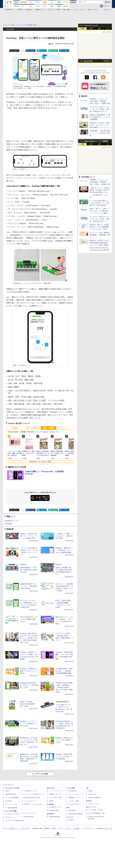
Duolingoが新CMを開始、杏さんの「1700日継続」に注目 (29, 685)
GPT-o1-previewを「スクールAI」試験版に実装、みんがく (29, 619)
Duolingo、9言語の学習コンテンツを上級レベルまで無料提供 (64, 756)
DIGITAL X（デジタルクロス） (33, 804)
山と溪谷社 (50, 804)
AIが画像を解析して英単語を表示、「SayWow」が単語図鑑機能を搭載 (64, 671)
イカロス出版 (70, 788)
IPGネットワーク (91, 807)
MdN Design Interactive (76, 814)
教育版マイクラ (40, 9)
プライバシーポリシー (65, 828)
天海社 (90, 791)
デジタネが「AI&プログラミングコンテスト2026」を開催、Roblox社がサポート (99, 109)
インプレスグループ (88, 828)
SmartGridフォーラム (30, 791)
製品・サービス (93, 9)
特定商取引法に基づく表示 (104, 828)
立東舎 (51, 801)
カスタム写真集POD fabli (96, 813)
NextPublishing (28, 816)
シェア (32, 50)
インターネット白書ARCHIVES (14, 820)
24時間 (91, 28)
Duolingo (8, 524)
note (54, 50)
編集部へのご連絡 (50, 828)
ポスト (16, 50)
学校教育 (15, 428)
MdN (67, 807)
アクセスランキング (91, 25)
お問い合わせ (25, 828)
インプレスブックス (30, 813)
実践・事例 (66, 9)
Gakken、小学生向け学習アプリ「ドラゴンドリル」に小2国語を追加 (28, 536)
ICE (87, 788)
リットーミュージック (56, 791)
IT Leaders (8, 801)
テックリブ (69, 817)
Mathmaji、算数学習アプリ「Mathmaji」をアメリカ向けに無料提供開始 (64, 550)
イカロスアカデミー (75, 804)
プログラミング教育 (54, 9)
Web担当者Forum (10, 794)
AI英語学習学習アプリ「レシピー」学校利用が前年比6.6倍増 (28, 586)
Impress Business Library (32, 797)
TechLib (71, 820)
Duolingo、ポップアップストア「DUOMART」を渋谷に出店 (29, 723)
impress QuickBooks (94, 797)
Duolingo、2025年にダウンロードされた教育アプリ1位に (64, 740)
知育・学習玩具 (31, 428)
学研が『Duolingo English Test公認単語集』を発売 (27, 704)
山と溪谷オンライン (55, 807)
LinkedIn (65, 50)
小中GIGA (20, 9)
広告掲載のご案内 (37, 828)
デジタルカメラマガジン (12, 814)
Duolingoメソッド (12, 521)
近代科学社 (50, 814)
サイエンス (65, 428)
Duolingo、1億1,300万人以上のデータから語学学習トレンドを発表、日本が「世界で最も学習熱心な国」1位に (28, 638)
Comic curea (92, 794)
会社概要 (76, 828)
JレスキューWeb (74, 801)
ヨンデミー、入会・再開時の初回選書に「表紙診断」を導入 (100, 235)
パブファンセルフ (93, 804)
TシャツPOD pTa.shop (95, 810)
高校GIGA (29, 9)
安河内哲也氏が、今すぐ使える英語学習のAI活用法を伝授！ (28, 570)
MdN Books (72, 810)
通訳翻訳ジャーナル (75, 797)
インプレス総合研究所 (12, 797)
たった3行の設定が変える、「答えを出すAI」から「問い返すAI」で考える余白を (100, 203)
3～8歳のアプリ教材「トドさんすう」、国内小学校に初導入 (64, 536)
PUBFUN (89, 801)
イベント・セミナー (79, 9)
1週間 (99, 28)
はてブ (43, 50)
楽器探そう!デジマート (56, 794)
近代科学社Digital (54, 816)
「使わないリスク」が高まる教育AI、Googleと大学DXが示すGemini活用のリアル (100, 190)
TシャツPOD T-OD (55, 797)
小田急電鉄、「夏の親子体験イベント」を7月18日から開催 (100, 133)
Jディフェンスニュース (76, 794)
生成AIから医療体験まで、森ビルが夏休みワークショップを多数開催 (100, 117)
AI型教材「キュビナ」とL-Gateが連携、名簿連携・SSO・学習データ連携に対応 (100, 101)
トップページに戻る (40, 774)
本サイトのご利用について (11, 828)
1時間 (82, 28)
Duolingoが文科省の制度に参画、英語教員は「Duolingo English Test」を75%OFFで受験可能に (64, 687)
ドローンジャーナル (11, 804)
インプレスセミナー (30, 801)
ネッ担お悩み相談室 (11, 807)
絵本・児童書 (48, 428)
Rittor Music (51, 788)
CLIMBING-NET (54, 810)
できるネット (9, 817)
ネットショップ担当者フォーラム (34, 794)
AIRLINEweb (72, 791)
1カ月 (107, 28)
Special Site (88, 61)
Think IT (7, 791)
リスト (22, 50)
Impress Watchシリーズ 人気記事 (96, 141)
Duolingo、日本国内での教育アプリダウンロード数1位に (28, 671)
